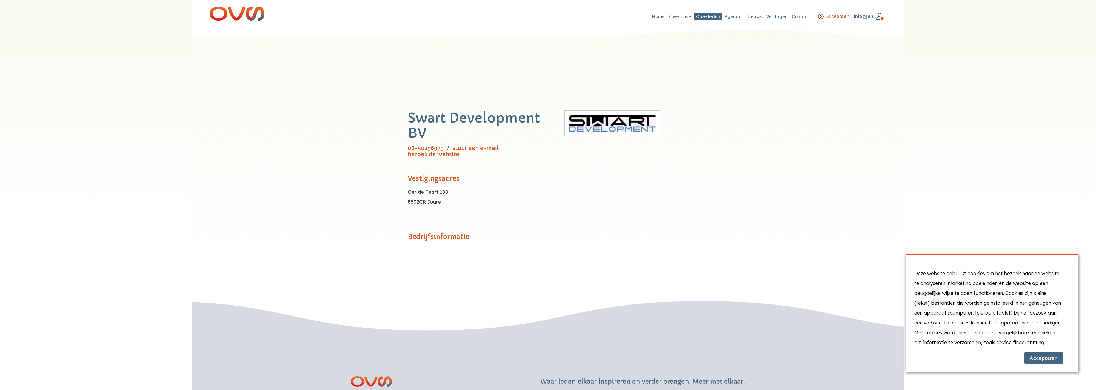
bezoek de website (433, 154)
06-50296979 (426, 148)
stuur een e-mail (475, 148)
